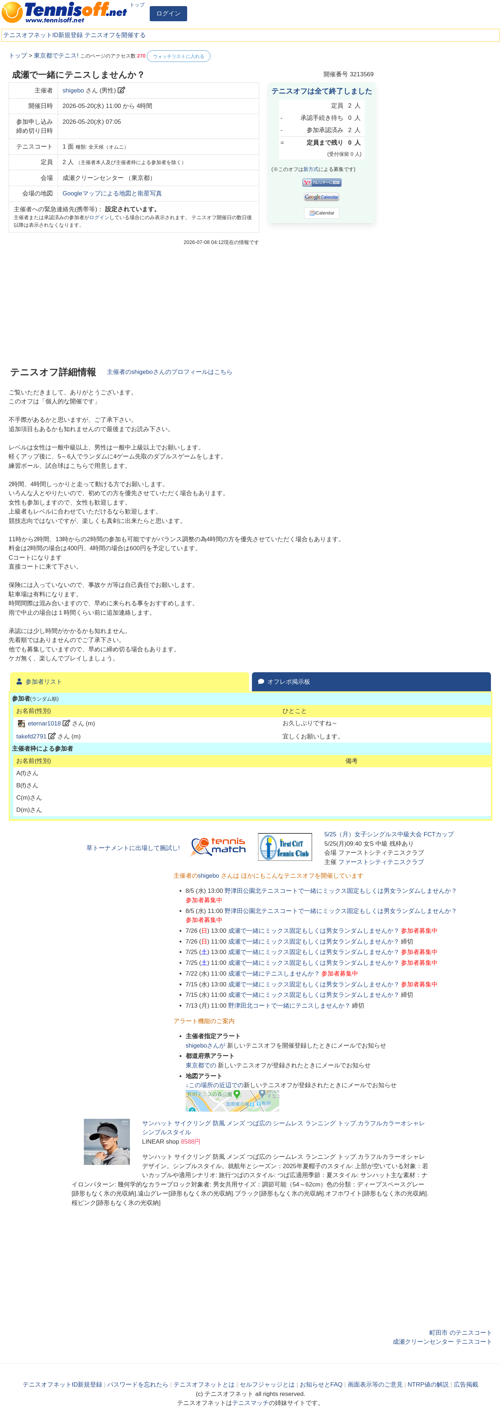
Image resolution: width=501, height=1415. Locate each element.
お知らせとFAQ (321, 1384)
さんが (206, 1045)
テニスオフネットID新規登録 (43, 35)
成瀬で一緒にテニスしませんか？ (274, 973)
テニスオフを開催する (115, 35)
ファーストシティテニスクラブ (381, 862)
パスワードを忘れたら (137, 1384)
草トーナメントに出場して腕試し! (133, 848)
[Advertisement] (438, 158)
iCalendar (322, 213)
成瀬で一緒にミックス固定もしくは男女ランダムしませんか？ (314, 930)
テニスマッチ (250, 1403)
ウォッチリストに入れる (178, 56)
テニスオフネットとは (204, 1384)
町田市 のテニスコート (460, 1332)
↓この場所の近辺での (215, 1085)
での (202, 1065)
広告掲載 (466, 1384)
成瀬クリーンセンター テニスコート (442, 1341)
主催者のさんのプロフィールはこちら (170, 372)
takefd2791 (31, 736)
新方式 (311, 169)
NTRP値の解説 (428, 1384)
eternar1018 (44, 723)
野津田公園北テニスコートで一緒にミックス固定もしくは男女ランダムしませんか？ (341, 890)
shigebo (73, 90)
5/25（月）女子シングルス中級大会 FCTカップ (389, 834)
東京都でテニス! (56, 55)
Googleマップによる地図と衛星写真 (112, 193)
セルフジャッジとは (267, 1384)
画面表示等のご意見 (375, 1384)
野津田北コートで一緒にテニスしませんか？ (289, 1005)
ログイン (168, 13)
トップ (137, 5)
